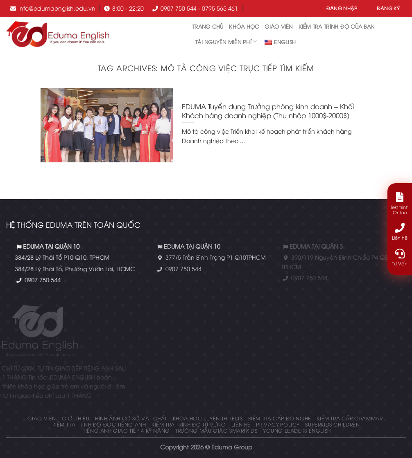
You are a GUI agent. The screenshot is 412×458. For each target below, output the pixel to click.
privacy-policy (278, 424)
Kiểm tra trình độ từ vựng (189, 424)
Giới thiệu (76, 418)
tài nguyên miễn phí (226, 41)
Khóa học (244, 26)
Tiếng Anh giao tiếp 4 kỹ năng (126, 430)
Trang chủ (207, 26)
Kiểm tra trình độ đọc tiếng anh (99, 424)
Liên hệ (241, 424)
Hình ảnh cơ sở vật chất (131, 418)
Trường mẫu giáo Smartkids (216, 430)
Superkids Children (332, 424)
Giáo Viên (278, 26)
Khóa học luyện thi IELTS (208, 418)
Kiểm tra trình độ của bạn (336, 26)
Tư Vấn (399, 257)
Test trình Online (400, 203)
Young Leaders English (297, 430)
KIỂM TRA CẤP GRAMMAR (350, 418)
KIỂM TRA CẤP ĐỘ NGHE (279, 418)
